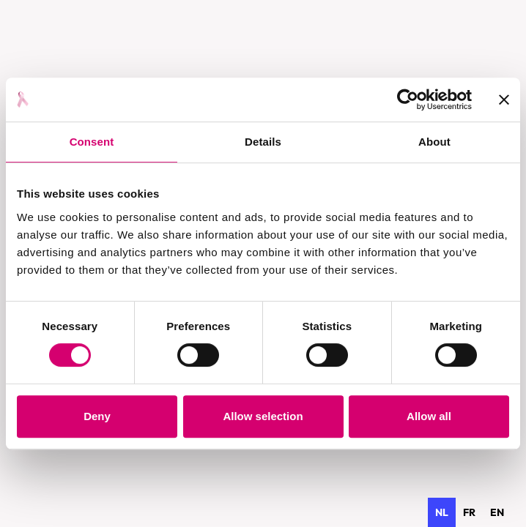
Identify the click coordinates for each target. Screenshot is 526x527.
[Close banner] (504, 99)
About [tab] (434, 141)
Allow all (429, 416)
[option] (469, 512)
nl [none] (441, 512)
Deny (97, 416)
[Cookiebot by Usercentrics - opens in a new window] (408, 100)
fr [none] (469, 512)
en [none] (497, 512)
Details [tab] (263, 141)
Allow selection (263, 416)
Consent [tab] (92, 141)
